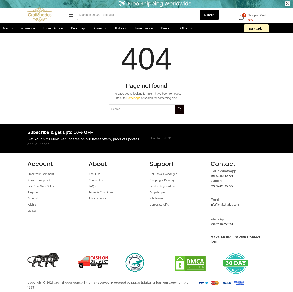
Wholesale (156, 198)
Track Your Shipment (40, 174)
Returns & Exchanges (163, 174)
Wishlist (32, 204)
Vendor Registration (162, 186)
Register (32, 192)
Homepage (133, 98)
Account (32, 198)
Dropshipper (157, 192)
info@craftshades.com (225, 204)
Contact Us (96, 180)
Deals (167, 28)
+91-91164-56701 (222, 175)
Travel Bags (53, 28)
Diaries (99, 28)
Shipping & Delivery (162, 180)
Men (8, 28)
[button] (252, 17)
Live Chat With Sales (40, 186)
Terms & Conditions (101, 192)
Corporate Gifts (159, 204)
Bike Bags (78, 28)
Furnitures (144, 28)
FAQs (92, 186)
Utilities (121, 28)
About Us (94, 174)
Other (186, 28)
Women (28, 28)
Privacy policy (97, 198)
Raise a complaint (38, 180)
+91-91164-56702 (222, 185)
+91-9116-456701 (222, 224)
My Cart (32, 210)
